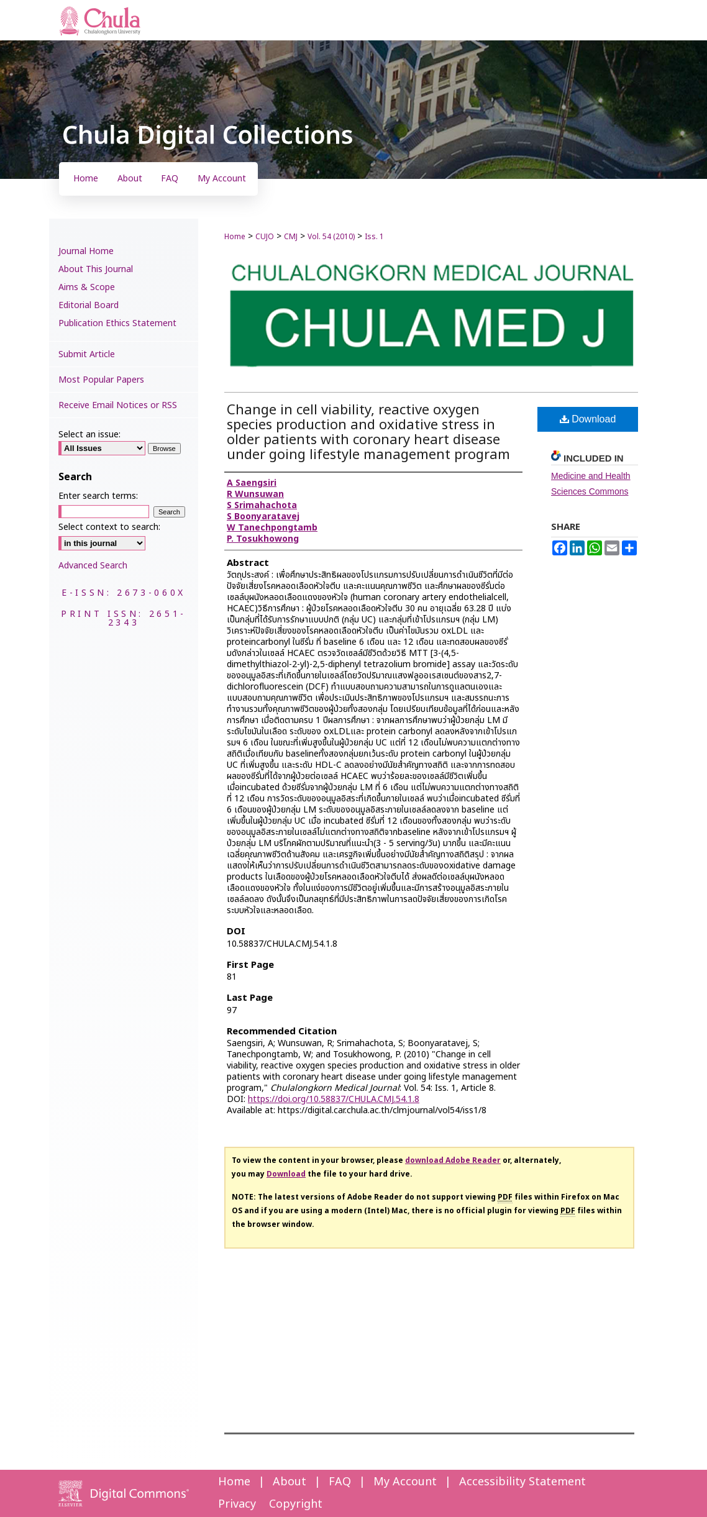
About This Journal (95, 269)
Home (234, 236)
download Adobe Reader (453, 1160)
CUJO (264, 236)
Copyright (295, 1504)
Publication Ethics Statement (117, 323)
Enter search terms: (98, 496)
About (289, 1482)
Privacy (237, 1504)
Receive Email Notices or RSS (117, 405)
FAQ (340, 1482)
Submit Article (86, 354)
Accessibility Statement (522, 1482)
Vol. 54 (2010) (331, 236)
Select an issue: (89, 434)
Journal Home (86, 251)
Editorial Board (88, 305)
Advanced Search (92, 565)
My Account (405, 1482)
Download (588, 419)
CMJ (291, 236)
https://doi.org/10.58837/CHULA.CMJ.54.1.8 (333, 1099)
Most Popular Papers (101, 379)
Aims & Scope (86, 287)
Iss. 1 (374, 236)
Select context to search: (109, 527)
